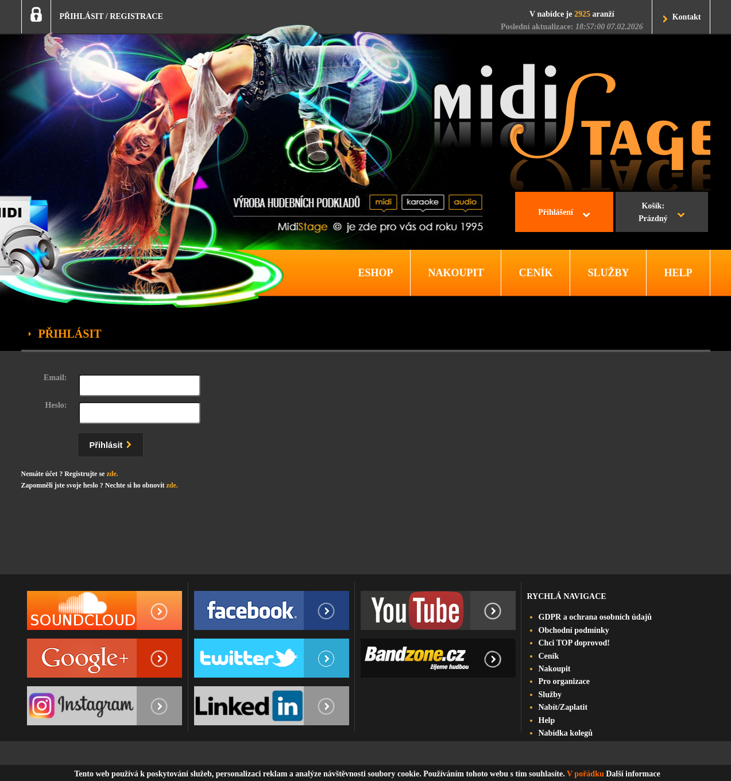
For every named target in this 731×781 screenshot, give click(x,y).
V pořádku (585, 774)
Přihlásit (113, 443)
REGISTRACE (136, 16)
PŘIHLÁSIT (82, 16)
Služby (550, 694)
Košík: (653, 214)
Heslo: (56, 405)
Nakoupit (555, 668)
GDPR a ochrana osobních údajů (595, 617)
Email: (55, 377)
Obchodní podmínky (574, 630)
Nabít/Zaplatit (563, 707)
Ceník (549, 656)
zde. (112, 474)
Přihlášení (555, 212)
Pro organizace (564, 681)
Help (547, 720)
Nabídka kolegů (566, 733)
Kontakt (686, 17)
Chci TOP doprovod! (574, 643)
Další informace (633, 774)
